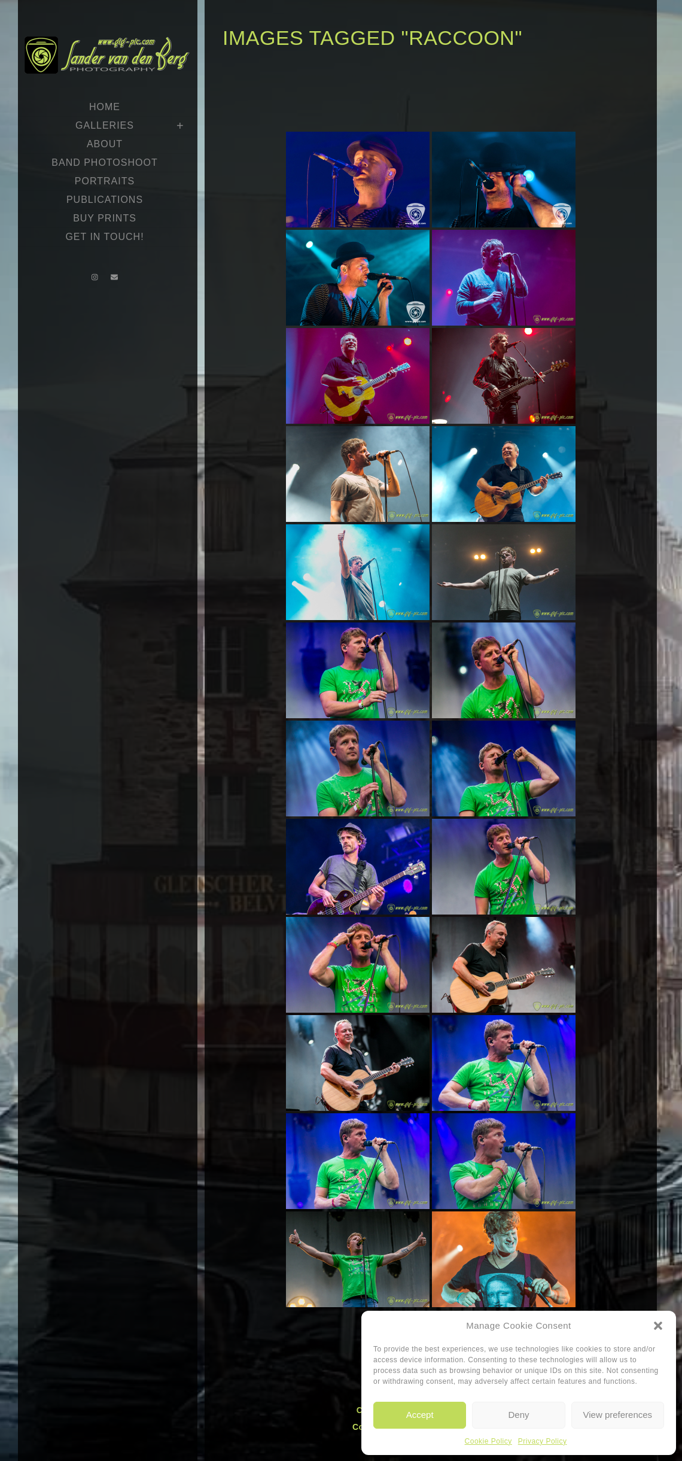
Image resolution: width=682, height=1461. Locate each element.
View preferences (618, 1415)
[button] (658, 1326)
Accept (420, 1415)
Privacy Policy (542, 1441)
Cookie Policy (488, 1441)
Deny (518, 1415)
